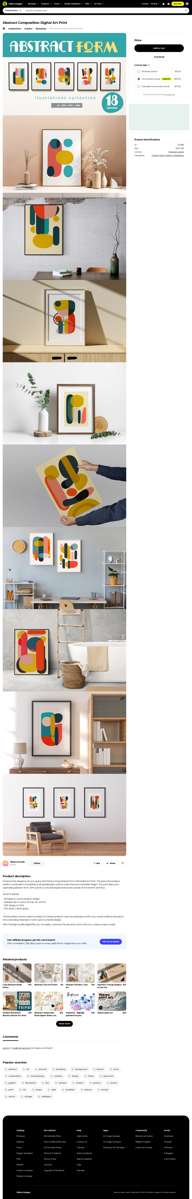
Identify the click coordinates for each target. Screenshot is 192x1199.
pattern (95, 1083)
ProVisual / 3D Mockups (113, 1147)
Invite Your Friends (143, 1147)
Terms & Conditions (52, 1153)
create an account (21, 1048)
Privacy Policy (50, 1159)
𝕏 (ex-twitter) (170, 1159)
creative (56, 1076)
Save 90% (178, 4)
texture (86, 1089)
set (22, 1089)
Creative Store (158, 155)
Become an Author (144, 1136)
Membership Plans (52, 1136)
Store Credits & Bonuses (55, 1142)
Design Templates (24, 1153)
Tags (79, 1164)
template (68, 1089)
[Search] (186, 10)
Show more (64, 1023)
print (9, 1089)
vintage (26, 1096)
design (73, 1076)
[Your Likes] (168, 4)
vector (10, 1096)
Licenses (48, 1164)
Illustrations (179, 155)
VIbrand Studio (17, 862)
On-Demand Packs (52, 1147)
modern (78, 1083)
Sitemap (80, 1170)
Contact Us (82, 1142)
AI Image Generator (112, 1142)
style (52, 1089)
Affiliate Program (143, 1142)
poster (112, 1083)
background (79, 1069)
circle (114, 1069)
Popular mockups (24, 1176)
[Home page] (4, 29)
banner (98, 1069)
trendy (103, 1089)
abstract (11, 1069)
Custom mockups (24, 1170)
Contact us (169, 94)
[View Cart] (163, 4)
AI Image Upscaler (111, 1136)
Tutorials (80, 1147)
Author (13, 864)
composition (13, 1076)
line (45, 1083)
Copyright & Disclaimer (54, 1170)
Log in (6, 1048)
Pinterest (168, 1147)
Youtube (168, 1142)
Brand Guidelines (84, 1159)
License (145, 4)
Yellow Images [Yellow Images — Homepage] (23, 1192)
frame (89, 1076)
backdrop (58, 1069)
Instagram (168, 1153)
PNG (18, 1159)
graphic (10, 1083)
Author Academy (84, 1153)
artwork (40, 1069)
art (26, 1069)
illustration (29, 1083)
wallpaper (44, 1096)
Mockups (20, 1136)
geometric (107, 1076)
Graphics (169, 155)
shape (37, 1089)
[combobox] (106, 10)
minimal (60, 1083)
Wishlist (19, 1164)
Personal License (176, 152)
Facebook (168, 1136)
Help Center (82, 1136)
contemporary (36, 1076)
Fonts (19, 1147)
